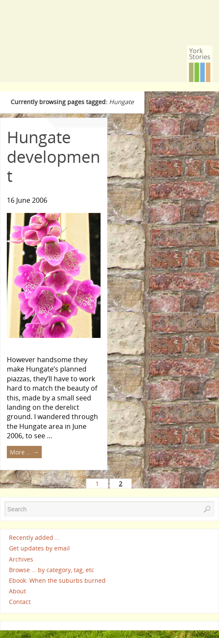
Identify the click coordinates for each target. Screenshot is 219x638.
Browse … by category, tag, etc (51, 570)
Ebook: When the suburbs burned (57, 580)
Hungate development (53, 156)
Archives (21, 559)
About (17, 591)
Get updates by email (39, 548)
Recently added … (34, 537)
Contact (20, 602)
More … (24, 452)
